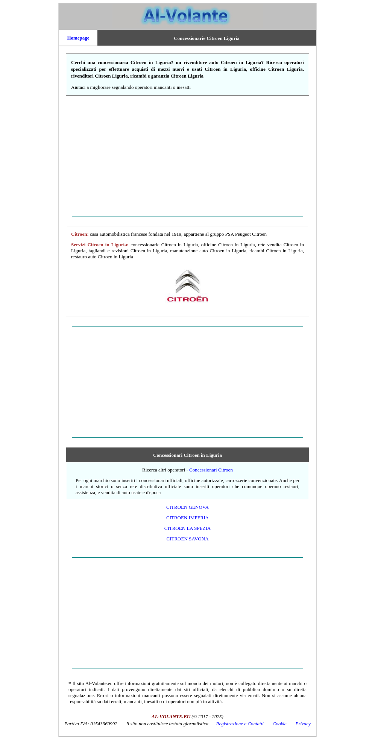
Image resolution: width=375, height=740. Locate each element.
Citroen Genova (187, 507)
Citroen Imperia (187, 517)
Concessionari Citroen (211, 470)
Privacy (302, 723)
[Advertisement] (187, 161)
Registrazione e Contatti (240, 723)
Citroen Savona (187, 539)
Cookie (280, 723)
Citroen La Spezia (187, 528)
